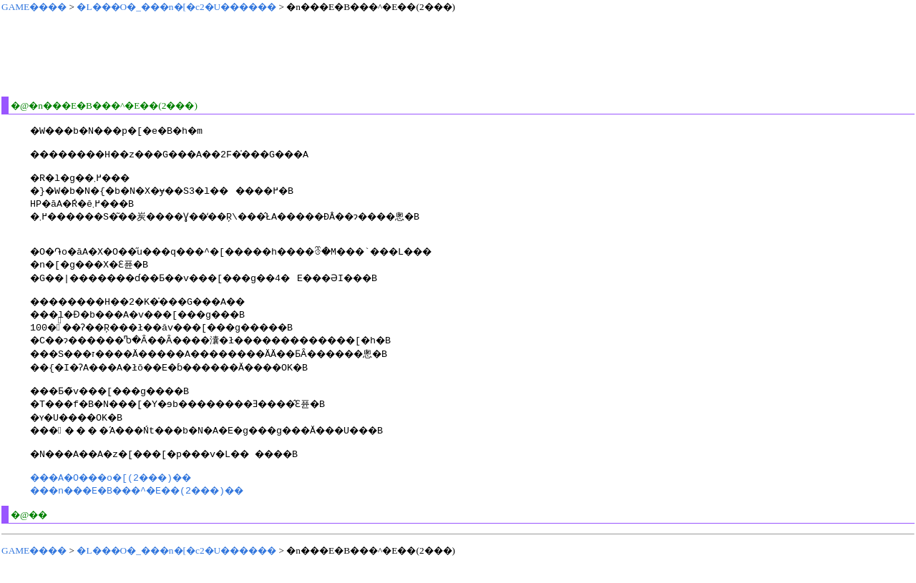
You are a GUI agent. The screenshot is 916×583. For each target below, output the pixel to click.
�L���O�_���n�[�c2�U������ (176, 6)
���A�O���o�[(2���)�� (124, 494)
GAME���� (34, 6)
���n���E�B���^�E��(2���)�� (156, 507)
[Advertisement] (261, 54)
